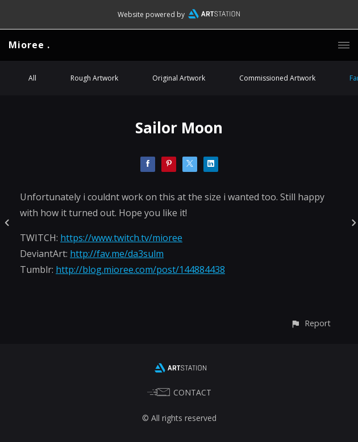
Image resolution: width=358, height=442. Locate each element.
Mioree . (29, 45)
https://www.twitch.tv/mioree (121, 237)
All (32, 78)
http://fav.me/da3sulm (117, 253)
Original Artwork (178, 78)
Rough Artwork (94, 78)
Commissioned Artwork (277, 78)
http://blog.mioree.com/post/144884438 (140, 269)
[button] (310, 323)
